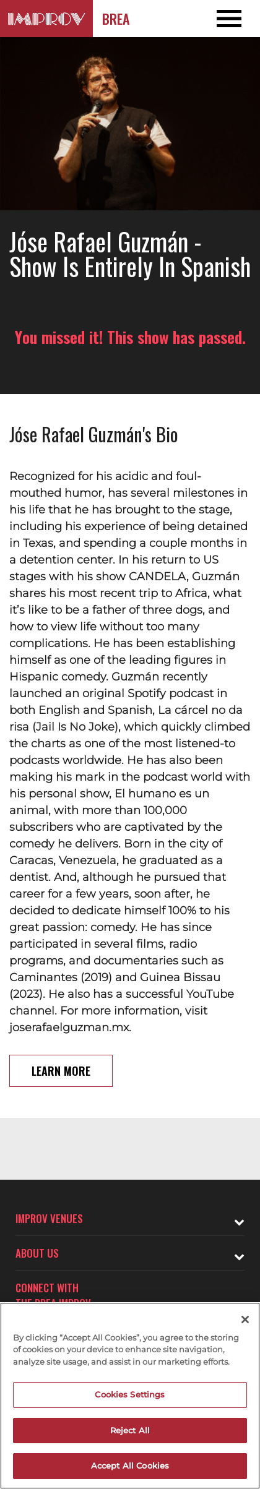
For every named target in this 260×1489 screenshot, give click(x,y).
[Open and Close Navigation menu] (234, 18)
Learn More (61, 1071)
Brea (115, 18)
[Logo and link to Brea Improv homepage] (46, 18)
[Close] (245, 1319)
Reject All (130, 1430)
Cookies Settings (130, 1394)
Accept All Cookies (130, 1465)
